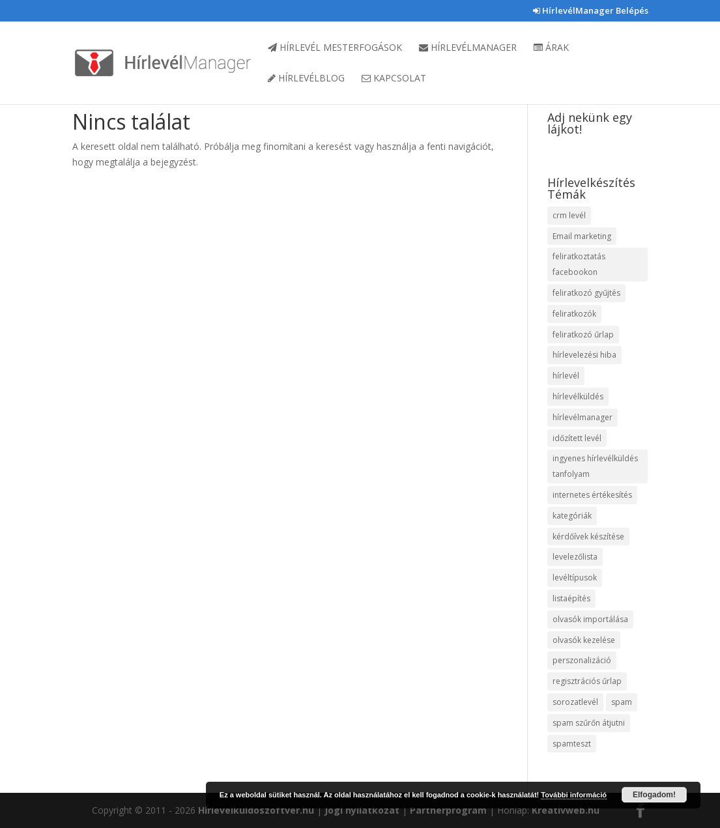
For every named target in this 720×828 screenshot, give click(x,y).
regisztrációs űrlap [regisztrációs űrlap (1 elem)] (587, 681)
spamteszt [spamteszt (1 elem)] (572, 743)
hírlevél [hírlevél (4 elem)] (566, 375)
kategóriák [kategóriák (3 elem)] (572, 515)
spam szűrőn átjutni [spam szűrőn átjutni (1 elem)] (589, 722)
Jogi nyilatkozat (361, 810)
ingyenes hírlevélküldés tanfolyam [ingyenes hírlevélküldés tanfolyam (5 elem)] (595, 466)
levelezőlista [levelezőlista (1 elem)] (575, 556)
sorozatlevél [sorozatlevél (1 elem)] (575, 701)
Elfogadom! (654, 794)
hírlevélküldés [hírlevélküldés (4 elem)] (578, 396)
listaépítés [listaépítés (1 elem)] (571, 598)
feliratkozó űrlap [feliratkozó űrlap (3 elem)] (583, 334)
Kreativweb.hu (565, 810)
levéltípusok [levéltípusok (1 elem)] (575, 577)
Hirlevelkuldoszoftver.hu (256, 810)
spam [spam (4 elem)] (621, 701)
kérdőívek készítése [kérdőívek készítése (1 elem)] (588, 536)
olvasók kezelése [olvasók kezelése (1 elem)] (584, 640)
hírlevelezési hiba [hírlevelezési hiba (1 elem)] (584, 354)
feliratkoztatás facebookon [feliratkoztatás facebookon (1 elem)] (579, 264)
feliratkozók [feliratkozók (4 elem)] (574, 313)
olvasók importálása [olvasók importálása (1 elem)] (590, 619)
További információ (574, 795)
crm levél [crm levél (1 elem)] (569, 215)
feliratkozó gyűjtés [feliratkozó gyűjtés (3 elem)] (586, 292)
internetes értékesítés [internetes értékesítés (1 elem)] (592, 494)
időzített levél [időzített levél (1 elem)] (577, 438)
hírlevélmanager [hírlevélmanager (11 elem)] (582, 417)
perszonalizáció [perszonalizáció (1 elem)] (582, 660)
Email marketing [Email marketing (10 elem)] (582, 236)
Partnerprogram (448, 810)
